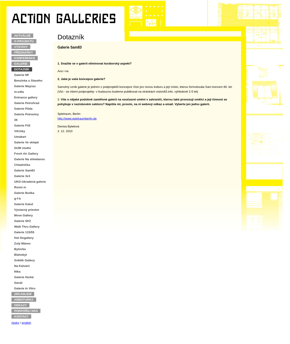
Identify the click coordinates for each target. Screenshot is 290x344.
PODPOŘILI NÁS (26, 311)
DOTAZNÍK (21, 69)
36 (16, 120)
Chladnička (22, 164)
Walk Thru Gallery (27, 226)
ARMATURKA (23, 299)
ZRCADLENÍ (22, 294)
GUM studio (22, 148)
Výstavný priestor (26, 209)
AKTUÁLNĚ (22, 35)
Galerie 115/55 (24, 232)
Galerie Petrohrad (26, 103)
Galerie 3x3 (22, 176)
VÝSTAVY (21, 47)
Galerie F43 (22, 125)
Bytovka (20, 249)
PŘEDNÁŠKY (23, 52)
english (26, 322)
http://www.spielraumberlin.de (77, 118)
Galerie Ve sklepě (26, 142)
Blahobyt (20, 254)
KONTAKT (21, 316)
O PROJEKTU (24, 41)
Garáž (18, 282)
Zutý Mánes (22, 243)
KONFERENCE (24, 58)
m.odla (19, 91)
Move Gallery (23, 215)
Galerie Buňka (24, 193)
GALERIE (20, 63)
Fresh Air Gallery (26, 153)
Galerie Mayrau (25, 86)
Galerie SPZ (22, 221)
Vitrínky (19, 131)
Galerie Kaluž (23, 204)
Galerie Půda (23, 108)
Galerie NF (21, 75)
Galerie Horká (24, 277)
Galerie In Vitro (24, 288)
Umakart (20, 136)
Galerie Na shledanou (29, 159)
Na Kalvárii (22, 266)
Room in (20, 187)
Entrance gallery (26, 97)
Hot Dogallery (24, 238)
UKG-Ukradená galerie (30, 181)
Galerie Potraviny (26, 114)
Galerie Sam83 (24, 170)
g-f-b (17, 198)
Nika (17, 271)
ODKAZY (20, 305)
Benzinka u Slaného (28, 80)
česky (15, 322)
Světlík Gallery (24, 260)
